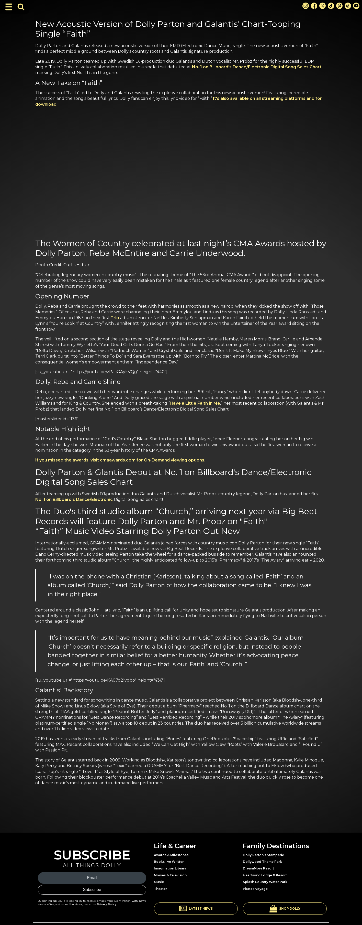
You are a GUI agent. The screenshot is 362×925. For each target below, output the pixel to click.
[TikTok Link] (331, 6)
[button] (196, 908)
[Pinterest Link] (339, 6)
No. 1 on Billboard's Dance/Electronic (74, 499)
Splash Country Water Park (265, 882)
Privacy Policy (106, 904)
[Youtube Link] (356, 6)
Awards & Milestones (171, 855)
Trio (114, 317)
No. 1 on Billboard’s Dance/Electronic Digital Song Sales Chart (256, 66)
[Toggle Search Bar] (21, 6)
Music (159, 882)
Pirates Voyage (255, 889)
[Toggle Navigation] (8, 6)
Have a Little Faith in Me (195, 403)
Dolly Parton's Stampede (263, 855)
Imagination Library (170, 868)
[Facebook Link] (314, 6)
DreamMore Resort (258, 868)
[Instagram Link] (305, 6)
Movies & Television (170, 875)
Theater (160, 889)
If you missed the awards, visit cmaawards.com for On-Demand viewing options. (120, 460)
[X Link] (322, 6)
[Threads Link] (348, 6)
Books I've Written (169, 862)
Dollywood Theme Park (262, 862)
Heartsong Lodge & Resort (265, 875)
